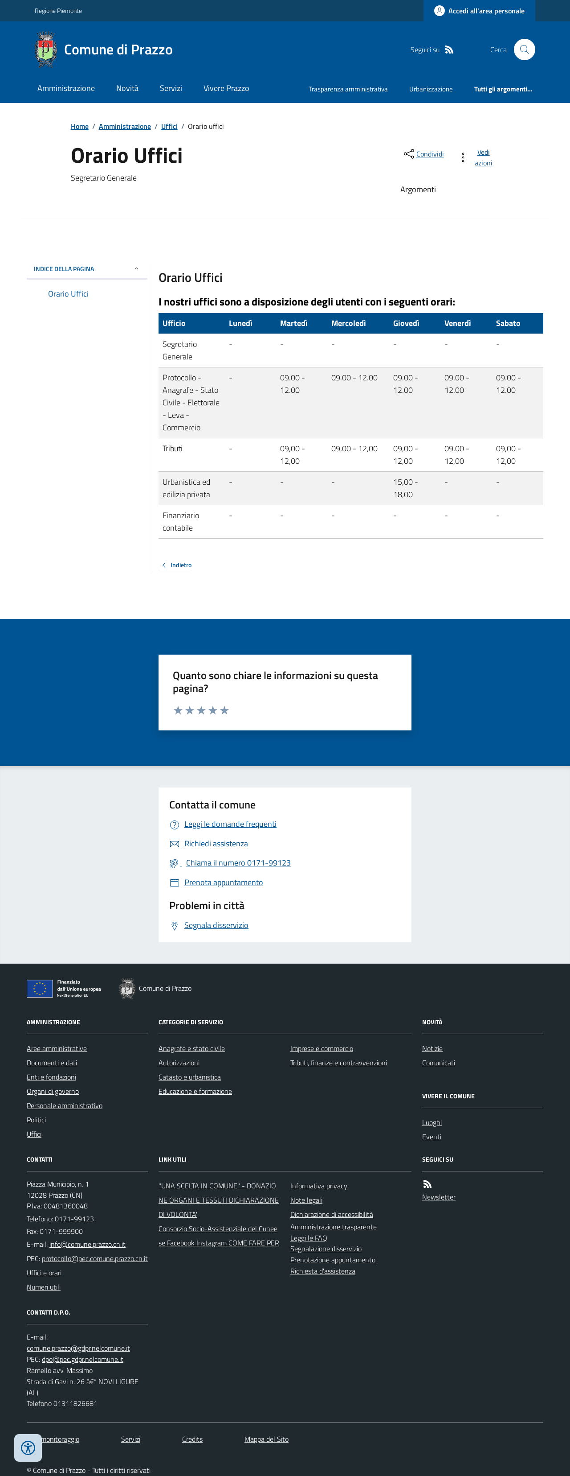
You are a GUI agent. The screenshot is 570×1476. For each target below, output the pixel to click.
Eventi (431, 1136)
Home (80, 126)
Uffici (169, 126)
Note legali (306, 1200)
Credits (192, 1439)
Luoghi (432, 1122)
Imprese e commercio (321, 1048)
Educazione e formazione (195, 1091)
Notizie (432, 1048)
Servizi (171, 88)
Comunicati (438, 1062)
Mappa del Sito (266, 1439)
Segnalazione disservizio (326, 1248)
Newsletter (439, 1197)
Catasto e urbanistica (190, 1077)
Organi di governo (53, 1091)
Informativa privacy (318, 1185)
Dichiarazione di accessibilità (331, 1214)
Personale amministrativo (64, 1105)
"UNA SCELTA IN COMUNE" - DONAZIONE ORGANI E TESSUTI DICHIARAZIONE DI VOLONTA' (219, 1200)
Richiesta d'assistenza (322, 1271)
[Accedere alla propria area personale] (479, 10)
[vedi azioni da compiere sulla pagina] (477, 157)
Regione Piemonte (58, 10)
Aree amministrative (57, 1048)
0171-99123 (74, 1218)
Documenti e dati (52, 1062)
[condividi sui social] (423, 154)
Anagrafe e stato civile (192, 1048)
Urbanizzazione (431, 89)
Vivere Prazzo (226, 88)
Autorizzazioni (179, 1062)
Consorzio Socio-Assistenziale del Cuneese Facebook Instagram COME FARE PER (219, 1235)
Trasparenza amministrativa (348, 89)
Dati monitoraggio (53, 1439)
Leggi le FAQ (308, 1238)
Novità (127, 88)
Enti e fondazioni (51, 1077)
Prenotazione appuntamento (332, 1259)
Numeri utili (44, 1287)
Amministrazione (66, 88)
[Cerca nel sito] (521, 49)
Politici (36, 1119)
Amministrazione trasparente (333, 1226)
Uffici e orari (44, 1272)
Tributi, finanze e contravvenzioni (338, 1062)
